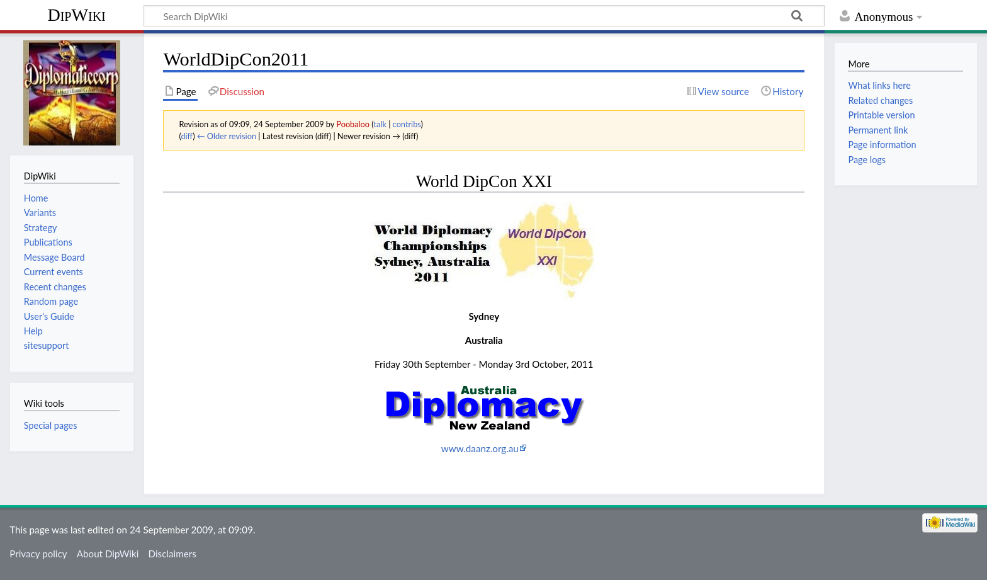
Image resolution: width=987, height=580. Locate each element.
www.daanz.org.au (480, 448)
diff (187, 136)
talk (380, 124)
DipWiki (76, 15)
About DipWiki (108, 553)
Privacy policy (38, 553)
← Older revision (226, 136)
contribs (407, 124)
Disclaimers (172, 553)
